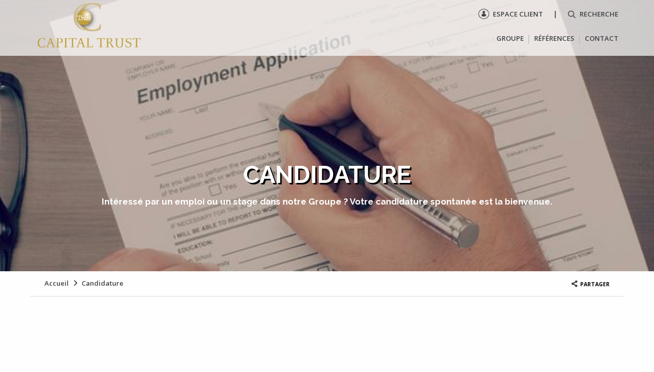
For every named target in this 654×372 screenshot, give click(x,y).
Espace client (510, 14)
